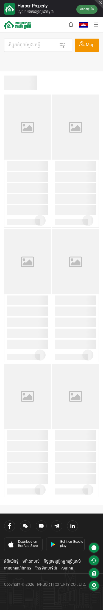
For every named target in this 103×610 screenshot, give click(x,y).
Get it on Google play (67, 544)
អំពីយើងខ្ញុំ (11, 562)
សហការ (67, 568)
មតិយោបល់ (31, 562)
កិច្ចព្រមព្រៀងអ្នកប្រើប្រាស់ (62, 562)
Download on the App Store (22, 544)
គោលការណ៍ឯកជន (18, 568)
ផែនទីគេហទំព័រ (46, 568)
